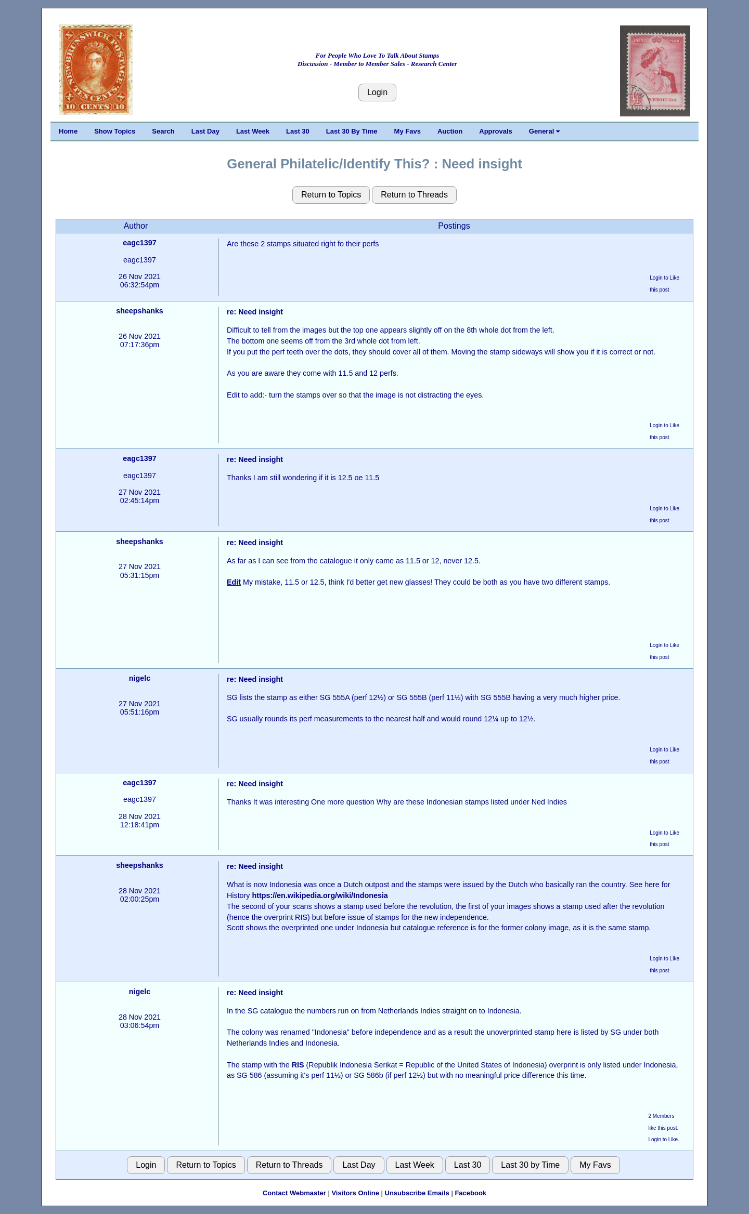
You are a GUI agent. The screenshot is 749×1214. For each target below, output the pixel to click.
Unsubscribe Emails (417, 1193)
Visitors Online (355, 1193)
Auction (449, 131)
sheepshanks (139, 311)
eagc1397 (139, 243)
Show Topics (114, 131)
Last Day (205, 131)
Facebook (470, 1193)
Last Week (252, 131)
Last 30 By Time (352, 131)
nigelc (139, 678)
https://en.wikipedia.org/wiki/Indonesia (320, 895)
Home (68, 131)
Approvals (495, 131)
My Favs (407, 131)
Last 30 (297, 131)
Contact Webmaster (294, 1193)
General (544, 131)
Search (163, 131)
